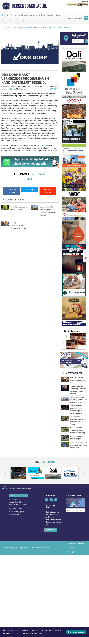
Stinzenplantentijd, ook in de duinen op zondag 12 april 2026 (78, 445)
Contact (21, 21)
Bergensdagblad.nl (29, 6)
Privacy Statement (74, 551)
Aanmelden (50, 528)
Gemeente (33, 15)
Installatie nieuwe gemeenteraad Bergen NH (78, 380)
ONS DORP (45, 146)
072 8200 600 (17, 508)
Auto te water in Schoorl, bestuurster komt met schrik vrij (77, 430)
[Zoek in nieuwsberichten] (75, 18)
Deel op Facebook (11, 190)
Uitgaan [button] (4, 21)
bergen (4, 89)
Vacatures (13, 21)
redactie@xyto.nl (18, 511)
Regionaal (42, 15)
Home (5, 27)
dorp (14, 89)
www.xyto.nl (16, 513)
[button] (3, 474)
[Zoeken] (86, 18)
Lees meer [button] (38, 633)
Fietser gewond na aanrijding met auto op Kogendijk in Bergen (78, 399)
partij (10, 89)
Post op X (30, 189)
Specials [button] (50, 15)
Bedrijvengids (23, 15)
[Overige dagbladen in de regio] (75, 502)
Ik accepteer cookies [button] (76, 632)
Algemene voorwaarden (76, 542)
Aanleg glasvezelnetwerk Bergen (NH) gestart (18, 225)
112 (7, 15)
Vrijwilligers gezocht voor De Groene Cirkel (18, 209)
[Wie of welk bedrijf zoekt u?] (78, 41)
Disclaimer (71, 546)
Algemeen (13, 15)
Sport (58, 15)
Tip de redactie (48, 190)
